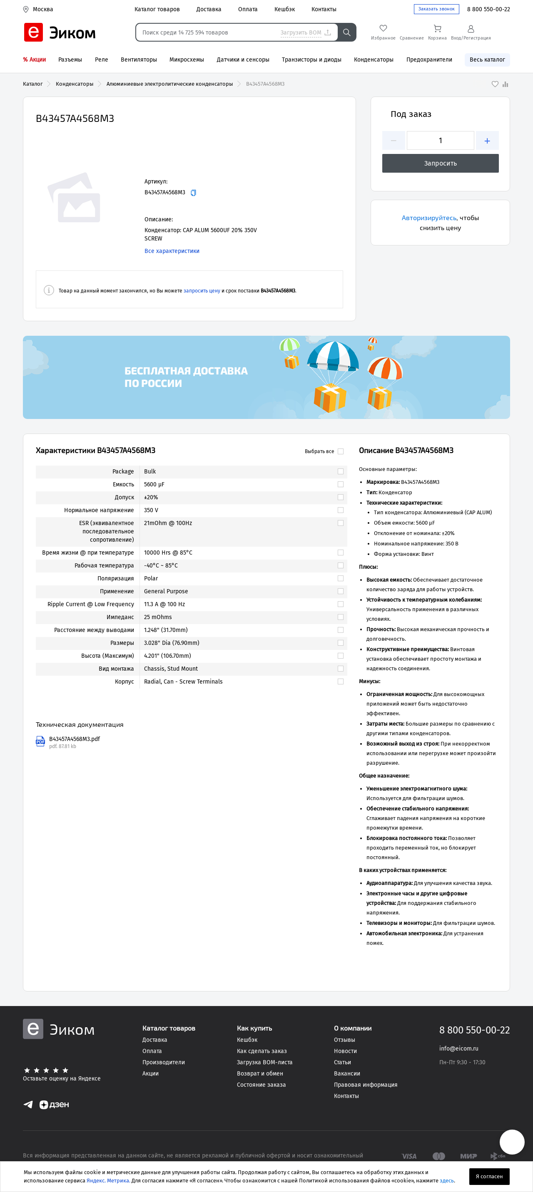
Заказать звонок (436, 9)
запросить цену (202, 291)
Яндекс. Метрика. (108, 1180)
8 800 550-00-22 (488, 9)
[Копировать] (193, 193)
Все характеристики (171, 251)
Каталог (33, 84)
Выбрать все (324, 451)
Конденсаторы (75, 84)
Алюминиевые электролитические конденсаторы (170, 84)
